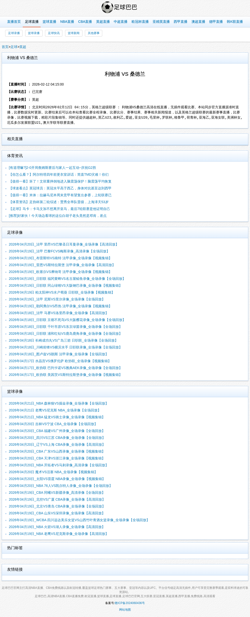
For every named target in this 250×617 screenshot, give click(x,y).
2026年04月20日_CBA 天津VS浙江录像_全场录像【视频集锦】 (57, 458)
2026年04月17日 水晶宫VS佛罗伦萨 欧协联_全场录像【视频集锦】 (60, 361)
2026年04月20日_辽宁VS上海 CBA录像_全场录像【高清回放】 (57, 444)
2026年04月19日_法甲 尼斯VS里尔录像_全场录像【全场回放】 (57, 299)
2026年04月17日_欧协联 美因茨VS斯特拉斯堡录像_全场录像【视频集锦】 (65, 375)
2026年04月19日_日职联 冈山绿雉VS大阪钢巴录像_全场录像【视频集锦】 (65, 285)
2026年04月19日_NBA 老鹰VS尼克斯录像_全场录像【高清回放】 (59, 534)
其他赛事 (94, 33)
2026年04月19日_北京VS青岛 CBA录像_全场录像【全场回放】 (57, 506)
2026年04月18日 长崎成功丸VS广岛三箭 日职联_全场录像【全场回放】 (63, 340)
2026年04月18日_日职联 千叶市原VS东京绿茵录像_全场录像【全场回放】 (65, 327)
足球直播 (32, 22)
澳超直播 (198, 22)
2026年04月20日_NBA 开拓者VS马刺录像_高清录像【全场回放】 (59, 465)
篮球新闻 (74, 33)
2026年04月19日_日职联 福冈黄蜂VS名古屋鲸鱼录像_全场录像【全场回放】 (67, 279)
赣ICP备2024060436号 (130, 603)
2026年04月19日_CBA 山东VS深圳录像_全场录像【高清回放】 (57, 513)
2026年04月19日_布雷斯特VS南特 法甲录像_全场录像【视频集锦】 (60, 258)
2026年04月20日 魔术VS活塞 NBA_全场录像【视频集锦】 (53, 472)
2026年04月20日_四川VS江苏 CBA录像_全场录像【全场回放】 (57, 438)
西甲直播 (180, 22)
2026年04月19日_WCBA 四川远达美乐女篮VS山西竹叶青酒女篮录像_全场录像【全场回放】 (79, 520)
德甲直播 (216, 22)
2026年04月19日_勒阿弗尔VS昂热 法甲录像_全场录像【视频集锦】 (60, 306)
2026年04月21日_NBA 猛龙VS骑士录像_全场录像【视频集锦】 (57, 417)
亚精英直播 (161, 22)
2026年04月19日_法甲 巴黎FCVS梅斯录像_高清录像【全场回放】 (59, 251)
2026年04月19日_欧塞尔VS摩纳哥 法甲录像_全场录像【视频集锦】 (60, 272)
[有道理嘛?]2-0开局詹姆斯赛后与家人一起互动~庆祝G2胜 (52, 168)
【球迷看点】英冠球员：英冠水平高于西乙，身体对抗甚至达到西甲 (60, 188)
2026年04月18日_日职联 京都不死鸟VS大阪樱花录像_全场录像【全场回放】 (67, 320)
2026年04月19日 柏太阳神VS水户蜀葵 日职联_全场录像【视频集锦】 (62, 292)
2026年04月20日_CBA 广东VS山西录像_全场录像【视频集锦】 (57, 451)
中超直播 (120, 22)
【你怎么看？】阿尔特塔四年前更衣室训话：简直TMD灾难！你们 (59, 174)
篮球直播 (49, 22)
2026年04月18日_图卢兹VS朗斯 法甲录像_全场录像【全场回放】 (59, 354)
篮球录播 (34, 33)
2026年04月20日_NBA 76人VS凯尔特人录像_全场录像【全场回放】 (61, 486)
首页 (5, 47)
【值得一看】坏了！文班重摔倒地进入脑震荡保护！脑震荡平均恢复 (60, 181)
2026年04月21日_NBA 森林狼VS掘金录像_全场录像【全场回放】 (59, 403)
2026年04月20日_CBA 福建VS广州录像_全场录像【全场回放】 (57, 431)
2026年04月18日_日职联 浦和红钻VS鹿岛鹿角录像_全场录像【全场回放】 (65, 333)
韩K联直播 (235, 22)
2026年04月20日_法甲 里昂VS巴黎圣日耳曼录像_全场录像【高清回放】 (64, 244)
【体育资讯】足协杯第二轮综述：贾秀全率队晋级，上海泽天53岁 (59, 202)
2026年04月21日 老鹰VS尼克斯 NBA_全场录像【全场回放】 (55, 410)
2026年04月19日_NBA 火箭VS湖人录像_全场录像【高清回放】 (57, 527)
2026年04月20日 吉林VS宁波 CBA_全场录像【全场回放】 (53, 424)
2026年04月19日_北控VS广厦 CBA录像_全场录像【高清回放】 (57, 499)
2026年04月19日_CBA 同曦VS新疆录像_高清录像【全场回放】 (57, 492)
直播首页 (14, 22)
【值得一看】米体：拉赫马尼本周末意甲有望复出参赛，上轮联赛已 (60, 195)
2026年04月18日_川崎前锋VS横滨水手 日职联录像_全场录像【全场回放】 (65, 347)
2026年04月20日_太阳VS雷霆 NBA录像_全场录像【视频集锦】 (57, 479)
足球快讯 (54, 33)
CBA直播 (85, 22)
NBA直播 (67, 22)
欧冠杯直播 (140, 22)
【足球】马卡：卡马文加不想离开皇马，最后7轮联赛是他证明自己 (59, 209)
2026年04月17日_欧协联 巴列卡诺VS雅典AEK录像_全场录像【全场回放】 (65, 368)
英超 (22, 47)
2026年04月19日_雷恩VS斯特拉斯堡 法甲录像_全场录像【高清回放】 (62, 265)
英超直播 (103, 22)
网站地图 (125, 609)
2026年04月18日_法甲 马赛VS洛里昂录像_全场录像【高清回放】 (59, 313)
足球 (14, 47)
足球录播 (14, 33)
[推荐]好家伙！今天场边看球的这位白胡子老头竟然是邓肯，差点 (58, 216)
